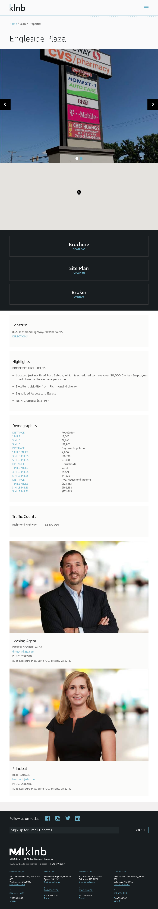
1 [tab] (76, 158)
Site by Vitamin (58, 864)
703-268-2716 (24, 784)
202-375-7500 (17, 893)
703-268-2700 (51, 890)
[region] (79, 195)
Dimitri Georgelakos (27, 647)
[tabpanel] (79, 106)
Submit (140, 830)
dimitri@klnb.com (23, 652)
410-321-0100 (86, 890)
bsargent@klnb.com (24, 779)
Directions (20, 336)
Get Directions (17, 884)
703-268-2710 (24, 656)
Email (13, 901)
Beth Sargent (22, 775)
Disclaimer (44, 864)
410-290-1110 (120, 893)
